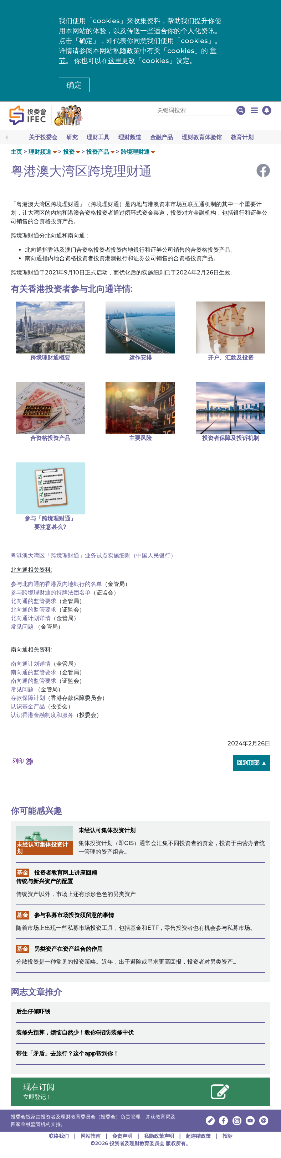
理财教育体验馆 (202, 137)
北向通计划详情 (31, 618)
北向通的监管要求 (33, 601)
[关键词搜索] (196, 110)
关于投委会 (43, 137)
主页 (16, 151)
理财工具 (98, 137)
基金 (22, 872)
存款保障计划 (28, 698)
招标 (228, 1136)
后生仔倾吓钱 (33, 1011)
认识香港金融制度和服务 (42, 715)
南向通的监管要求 (33, 672)
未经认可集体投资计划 (107, 830)
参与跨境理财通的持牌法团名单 (51, 592)
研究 (72, 137)
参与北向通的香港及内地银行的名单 (56, 584)
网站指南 (91, 1136)
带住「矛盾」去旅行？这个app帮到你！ (67, 1053)
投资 (69, 151)
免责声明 (123, 1136)
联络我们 (59, 1136)
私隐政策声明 (159, 1136)
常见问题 (23, 626)
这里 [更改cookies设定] (115, 61)
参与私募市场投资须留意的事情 (74, 915)
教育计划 (242, 137)
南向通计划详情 (31, 663)
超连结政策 (198, 1136)
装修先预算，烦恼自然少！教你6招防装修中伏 (75, 1032)
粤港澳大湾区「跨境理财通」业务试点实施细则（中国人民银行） (93, 555)
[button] (254, 110)
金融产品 (161, 137)
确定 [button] (74, 85)
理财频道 (129, 137)
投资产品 (97, 151)
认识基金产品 (28, 706)
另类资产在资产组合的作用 (68, 948)
